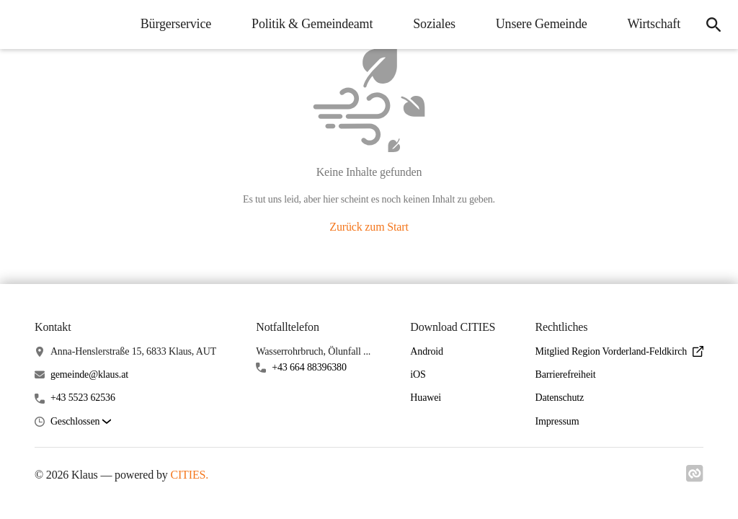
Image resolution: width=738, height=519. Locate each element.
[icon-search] (713, 24)
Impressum (557, 421)
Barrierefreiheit (565, 374)
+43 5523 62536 (82, 397)
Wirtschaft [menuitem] (654, 24)
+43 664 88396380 (309, 367)
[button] (80, 422)
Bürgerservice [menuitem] (176, 24)
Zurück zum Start (368, 227)
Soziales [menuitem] (434, 24)
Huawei (425, 397)
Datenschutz (559, 397)
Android (426, 351)
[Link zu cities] (694, 478)
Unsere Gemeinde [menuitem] (541, 24)
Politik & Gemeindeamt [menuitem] (312, 24)
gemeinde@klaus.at (89, 374)
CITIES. (189, 475)
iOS (417, 374)
